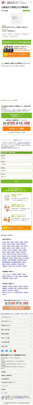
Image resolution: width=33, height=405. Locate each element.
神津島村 (14, 264)
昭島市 (8, 252)
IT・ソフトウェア (6, 274)
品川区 (8, 244)
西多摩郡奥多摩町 (16, 262)
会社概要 (3, 372)
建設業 (14, 274)
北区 (22, 246)
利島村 (4, 264)
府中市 (4, 252)
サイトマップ (4, 393)
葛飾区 (18, 248)
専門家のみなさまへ (6, 325)
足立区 (13, 248)
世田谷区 (23, 244)
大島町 (23, 262)
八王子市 (4, 250)
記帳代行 (4, 290)
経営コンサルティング (8, 292)
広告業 (20, 276)
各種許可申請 (18, 292)
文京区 (17, 242)
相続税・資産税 (18, 286)
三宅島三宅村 (20, 264)
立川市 (10, 250)
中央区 (4, 242)
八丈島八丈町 (11, 266)
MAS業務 (10, 288)
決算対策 (10, 286)
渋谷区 (4, 246)
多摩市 (11, 258)
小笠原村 (24, 266)
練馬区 (8, 248)
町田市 (18, 252)
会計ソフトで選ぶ (5, 338)
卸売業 (11, 278)
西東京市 (4, 260)
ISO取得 (16, 290)
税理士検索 (17, 313)
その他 (15, 278)
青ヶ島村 (18, 266)
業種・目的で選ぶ (5, 329)
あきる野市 (26, 258)
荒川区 (26, 246)
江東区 (4, 244)
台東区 (21, 242)
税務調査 (4, 288)
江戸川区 (23, 248)
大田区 (18, 244)
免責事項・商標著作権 (6, 375)
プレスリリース (4, 386)
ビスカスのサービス (6, 317)
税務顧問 (4, 286)
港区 (8, 242)
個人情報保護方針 (5, 379)
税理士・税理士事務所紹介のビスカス (7, 313)
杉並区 (13, 246)
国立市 (25, 254)
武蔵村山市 (5, 258)
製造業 (19, 274)
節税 (15, 288)
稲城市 (15, 258)
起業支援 (25, 286)
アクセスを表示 (26, 10)
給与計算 (10, 290)
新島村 (8, 264)
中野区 (8, 246)
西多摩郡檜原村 (6, 262)
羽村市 (20, 258)
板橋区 (4, 248)
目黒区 (13, 244)
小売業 (23, 274)
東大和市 (14, 256)
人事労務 (19, 288)
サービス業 (14, 276)
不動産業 (25, 276)
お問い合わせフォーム (6, 321)
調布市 (13, 252)
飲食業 (4, 276)
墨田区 (26, 242)
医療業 (8, 276)
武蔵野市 (15, 250)
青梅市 (25, 250)
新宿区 (12, 242)
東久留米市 (25, 256)
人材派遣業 (5, 278)
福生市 (4, 256)
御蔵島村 (4, 266)
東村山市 (14, 254)
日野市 (8, 254)
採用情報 (3, 389)
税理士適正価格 (5, 333)
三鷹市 (20, 250)
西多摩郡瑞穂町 (12, 260)
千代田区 (26, 313)
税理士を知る (4, 346)
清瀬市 (19, 256)
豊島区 (18, 246)
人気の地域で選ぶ (5, 342)
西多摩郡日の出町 (22, 260)
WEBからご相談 (16, 129)
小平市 (4, 254)
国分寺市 (19, 254)
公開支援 (25, 292)
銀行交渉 (25, 288)
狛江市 (8, 256)
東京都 (22, 313)
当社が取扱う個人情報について (8, 382)
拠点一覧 (2, 368)
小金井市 (23, 252)
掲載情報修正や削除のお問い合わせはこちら (10, 147)
